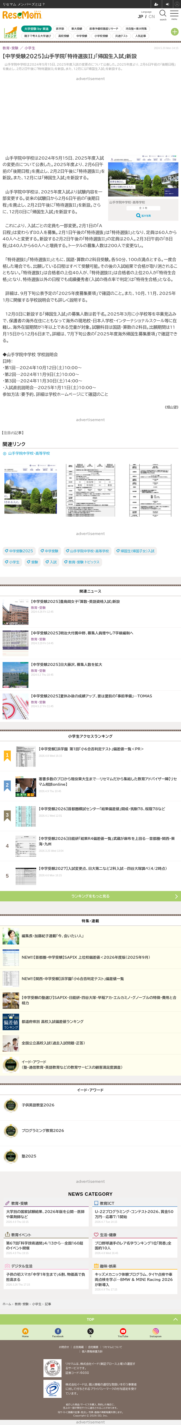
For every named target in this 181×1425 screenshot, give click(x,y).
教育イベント (21, 1235)
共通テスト (121, 36)
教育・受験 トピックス (84, 562)
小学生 (14, 562)
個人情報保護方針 (92, 1351)
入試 (53, 562)
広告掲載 (78, 1347)
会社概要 (93, 1347)
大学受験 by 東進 (36, 28)
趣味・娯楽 (108, 1266)
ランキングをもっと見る (90, 896)
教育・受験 (19, 1203)
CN (151, 16)
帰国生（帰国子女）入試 (137, 551)
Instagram (155, 1336)
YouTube (123, 1336)
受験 (34, 562)
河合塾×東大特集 (136, 28)
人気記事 (140, 36)
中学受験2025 (21, 551)
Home (25, 1336)
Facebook (58, 1336)
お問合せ (64, 1347)
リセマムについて (112, 1347)
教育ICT (107, 1203)
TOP (90, 1319)
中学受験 (82, 36)
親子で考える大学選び (37, 36)
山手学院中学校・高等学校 (29, 453)
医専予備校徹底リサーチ (103, 28)
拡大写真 (146, 216)
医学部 (60, 28)
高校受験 (63, 36)
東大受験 (76, 28)
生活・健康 (108, 1235)
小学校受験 (101, 36)
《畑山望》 (171, 407)
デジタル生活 (22, 1266)
